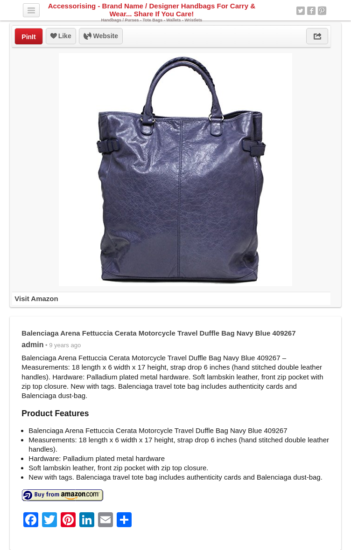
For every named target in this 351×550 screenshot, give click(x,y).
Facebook (311, 10)
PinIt (28, 37)
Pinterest (322, 10)
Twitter (300, 10)
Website (101, 36)
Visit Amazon (36, 298)
